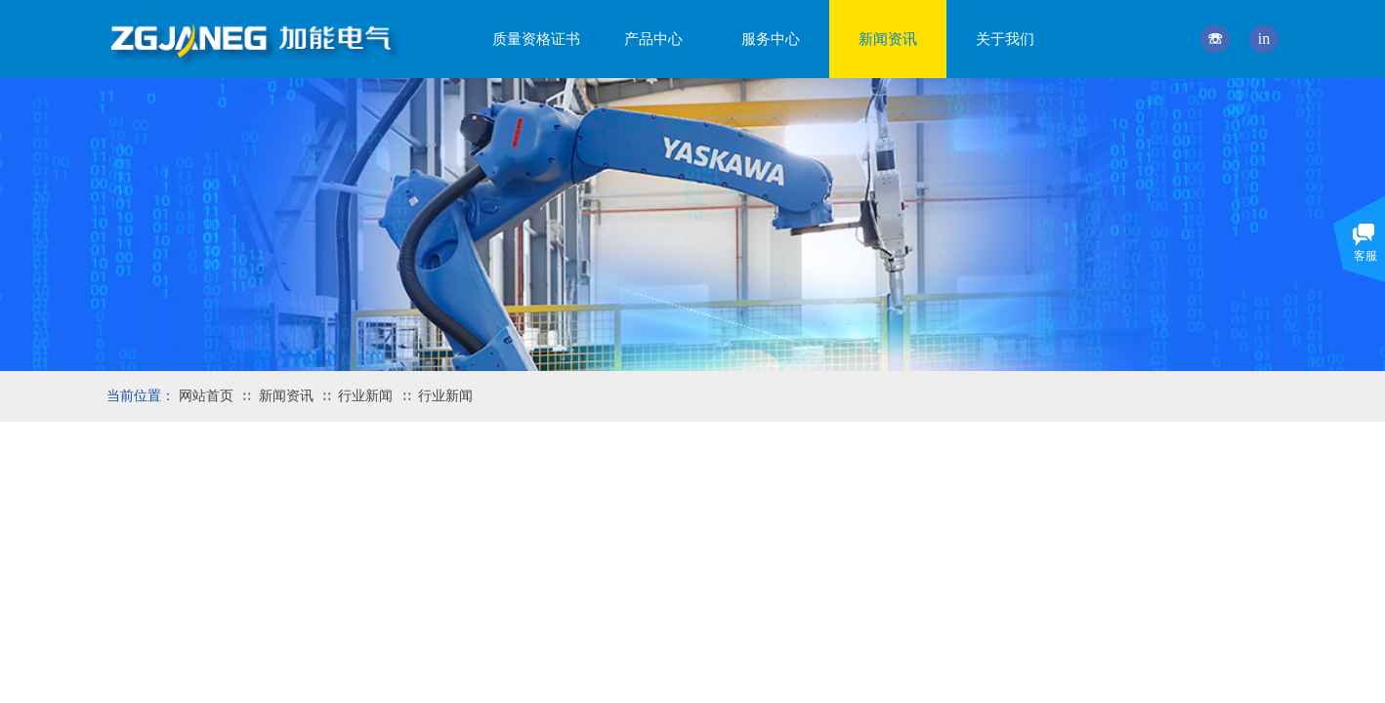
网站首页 (206, 396)
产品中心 (653, 39)
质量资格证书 (536, 39)
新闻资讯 (286, 396)
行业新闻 (365, 396)
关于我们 (1005, 39)
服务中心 (770, 39)
